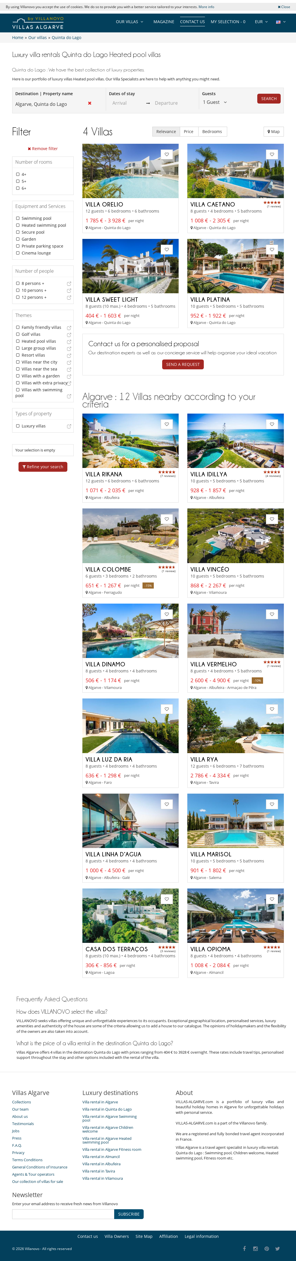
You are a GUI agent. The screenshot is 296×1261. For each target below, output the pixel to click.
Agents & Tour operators (33, 1174)
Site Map (144, 1236)
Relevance (166, 131)
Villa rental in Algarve (100, 1102)
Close (284, 6)
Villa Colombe (108, 569)
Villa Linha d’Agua (113, 854)
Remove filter (43, 148)
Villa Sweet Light (112, 299)
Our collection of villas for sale (37, 1181)
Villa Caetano (212, 204)
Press (16, 1138)
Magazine (163, 21)
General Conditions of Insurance (39, 1167)
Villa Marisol (211, 854)
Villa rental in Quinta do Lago (107, 1109)
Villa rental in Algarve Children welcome (107, 1129)
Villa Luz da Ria (109, 759)
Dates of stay (122, 93)
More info (206, 6)
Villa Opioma (210, 949)
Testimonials (23, 1123)
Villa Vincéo (210, 569)
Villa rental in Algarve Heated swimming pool (107, 1140)
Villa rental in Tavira (98, 1171)
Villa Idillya (208, 474)
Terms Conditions (27, 1159)
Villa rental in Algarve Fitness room (111, 1149)
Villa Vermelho (213, 664)
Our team (20, 1109)
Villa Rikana (104, 474)
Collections (21, 1102)
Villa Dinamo (105, 664)
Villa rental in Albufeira (101, 1163)
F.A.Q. (17, 1145)
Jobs (15, 1130)
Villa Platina (210, 299)
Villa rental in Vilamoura (102, 1178)
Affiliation (168, 1236)
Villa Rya (204, 759)
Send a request (183, 364)
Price (189, 131)
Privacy (18, 1152)
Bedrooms (212, 131)
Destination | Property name (44, 93)
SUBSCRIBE (129, 1214)
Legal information (202, 1236)
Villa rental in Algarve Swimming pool (109, 1118)
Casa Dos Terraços (117, 949)
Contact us (192, 21)
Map (274, 131)
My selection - (228, 21)
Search (269, 98)
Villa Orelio (104, 204)
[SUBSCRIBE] (63, 1214)
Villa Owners (117, 1236)
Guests (209, 93)
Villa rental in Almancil (101, 1156)
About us (20, 1116)
